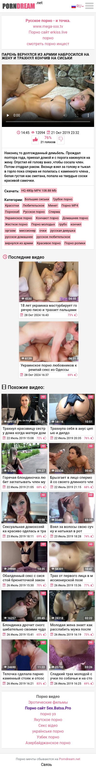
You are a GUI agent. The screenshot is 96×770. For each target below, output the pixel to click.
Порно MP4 (70, 205)
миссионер (27, 230)
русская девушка (62, 230)
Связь (46, 764)
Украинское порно (18, 218)
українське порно (48, 731)
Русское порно (34, 212)
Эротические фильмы (48, 702)
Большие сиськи (37, 199)
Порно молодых (43, 224)
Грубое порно (62, 199)
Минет (53, 205)
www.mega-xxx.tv (48, 26)
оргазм (10, 230)
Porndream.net (69, 759)
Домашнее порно (75, 218)
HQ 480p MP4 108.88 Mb (38, 190)
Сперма (54, 212)
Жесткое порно (16, 224)
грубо (63, 224)
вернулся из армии (19, 243)
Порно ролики (74, 243)
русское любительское (53, 237)
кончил (76, 224)
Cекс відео (48, 725)
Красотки (12, 205)
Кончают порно (47, 218)
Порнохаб (12, 212)
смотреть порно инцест (48, 44)
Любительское (33, 205)
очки (42, 230)
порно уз (48, 714)
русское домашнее (19, 237)
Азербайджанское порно (48, 743)
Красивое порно (49, 243)
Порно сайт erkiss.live (48, 32)
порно (48, 38)
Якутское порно (48, 719)
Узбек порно (48, 737)
